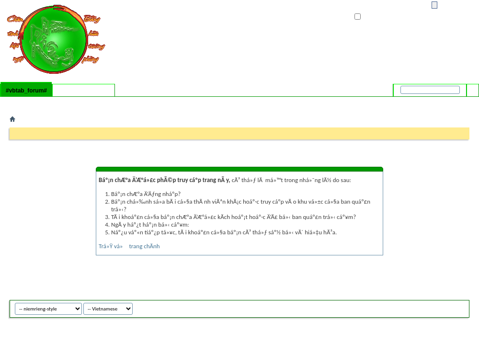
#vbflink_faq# (27, 103)
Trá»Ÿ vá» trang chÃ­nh (129, 246)
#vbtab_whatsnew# (83, 90)
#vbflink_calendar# (70, 103)
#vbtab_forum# (26, 90)
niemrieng (446, 307)
